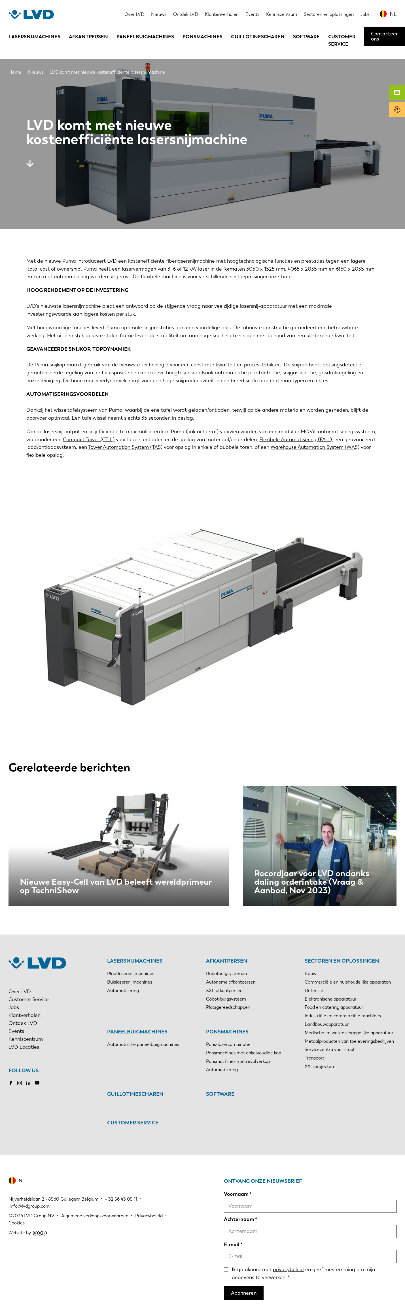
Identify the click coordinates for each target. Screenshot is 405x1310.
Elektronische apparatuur (331, 999)
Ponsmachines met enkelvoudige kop (243, 1053)
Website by (28, 1232)
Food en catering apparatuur (334, 1007)
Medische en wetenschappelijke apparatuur (349, 1032)
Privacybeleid (149, 1215)
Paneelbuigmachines (145, 36)
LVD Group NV (39, 1215)
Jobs (365, 14)
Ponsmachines (202, 36)
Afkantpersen (88, 36)
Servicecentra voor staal (329, 1049)
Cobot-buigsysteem (226, 999)
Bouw (310, 973)
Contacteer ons (384, 36)
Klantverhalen (25, 1015)
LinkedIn (28, 1083)
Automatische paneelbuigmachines (143, 1044)
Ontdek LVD (185, 14)
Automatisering (123, 990)
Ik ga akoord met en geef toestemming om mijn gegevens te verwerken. (303, 1273)
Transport (314, 1058)
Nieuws (158, 14)
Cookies (17, 1223)
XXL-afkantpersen (224, 990)
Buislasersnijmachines (129, 982)
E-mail (231, 1244)
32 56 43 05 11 (122, 1199)
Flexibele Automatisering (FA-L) (295, 439)
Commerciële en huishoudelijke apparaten (348, 982)
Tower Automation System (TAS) (125, 447)
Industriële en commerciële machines (343, 1015)
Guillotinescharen (258, 36)
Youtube (37, 1083)
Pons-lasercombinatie (228, 1044)
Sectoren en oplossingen (329, 14)
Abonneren (243, 1293)
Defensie (314, 990)
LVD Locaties (24, 1047)
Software (306, 36)
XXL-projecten (319, 1066)
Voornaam (236, 1194)
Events (252, 14)
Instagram (19, 1083)
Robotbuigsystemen (226, 973)
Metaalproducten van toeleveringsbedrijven (349, 1041)
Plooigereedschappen (228, 1007)
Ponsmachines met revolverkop (238, 1061)
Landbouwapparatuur (327, 1024)
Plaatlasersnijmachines (130, 973)
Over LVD (134, 14)
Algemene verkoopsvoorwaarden (94, 1215)
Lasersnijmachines (34, 36)
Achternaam (239, 1219)
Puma (69, 261)
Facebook (11, 1083)
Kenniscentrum (281, 14)
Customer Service (341, 40)
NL (393, 14)
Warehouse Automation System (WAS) (315, 447)
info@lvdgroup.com (30, 1206)
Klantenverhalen (222, 14)
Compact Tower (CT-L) (88, 439)
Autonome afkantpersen (231, 982)
